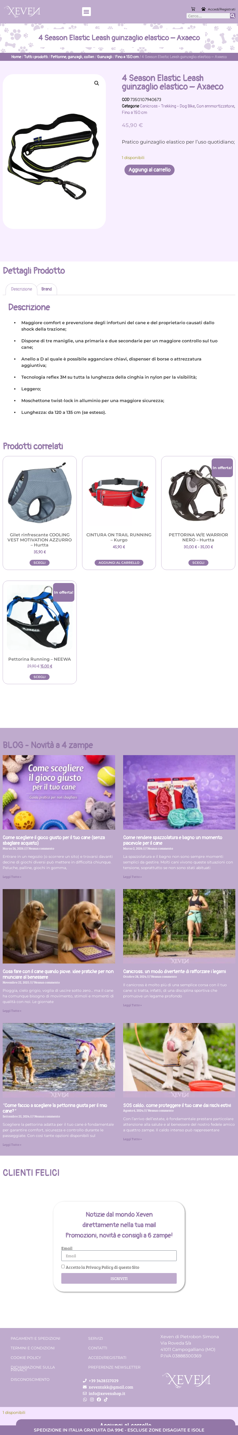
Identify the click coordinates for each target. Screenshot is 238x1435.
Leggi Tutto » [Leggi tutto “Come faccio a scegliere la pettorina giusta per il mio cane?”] (12, 1144)
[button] (86, 11)
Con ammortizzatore (215, 106)
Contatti (97, 1348)
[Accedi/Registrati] (203, 9)
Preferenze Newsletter (114, 1367)
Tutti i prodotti (36, 57)
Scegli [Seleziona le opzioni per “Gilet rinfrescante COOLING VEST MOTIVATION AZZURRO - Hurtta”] (40, 563)
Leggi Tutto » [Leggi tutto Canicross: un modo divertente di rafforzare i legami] (132, 1005)
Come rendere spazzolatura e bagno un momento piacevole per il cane (172, 841)
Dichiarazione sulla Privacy (33, 1368)
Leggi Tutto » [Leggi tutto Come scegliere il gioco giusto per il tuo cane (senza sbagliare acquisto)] (12, 876)
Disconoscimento (30, 1379)
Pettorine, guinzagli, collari (72, 57)
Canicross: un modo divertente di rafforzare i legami (174, 972)
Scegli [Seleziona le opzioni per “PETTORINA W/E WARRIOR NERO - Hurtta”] (198, 563)
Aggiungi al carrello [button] (119, 563)
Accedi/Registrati (221, 9)
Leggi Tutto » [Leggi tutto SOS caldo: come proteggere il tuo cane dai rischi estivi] (132, 1139)
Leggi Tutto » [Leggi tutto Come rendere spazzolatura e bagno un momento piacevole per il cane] (132, 876)
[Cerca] (232, 15)
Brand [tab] (46, 289)
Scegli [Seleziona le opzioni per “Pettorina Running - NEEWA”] (40, 677)
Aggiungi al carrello (149, 170)
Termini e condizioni (33, 1348)
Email (66, 1248)
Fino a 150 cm (127, 57)
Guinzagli (104, 57)
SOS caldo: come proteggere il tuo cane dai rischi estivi (177, 1106)
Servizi (95, 1338)
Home (16, 57)
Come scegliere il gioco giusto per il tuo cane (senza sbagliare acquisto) (54, 841)
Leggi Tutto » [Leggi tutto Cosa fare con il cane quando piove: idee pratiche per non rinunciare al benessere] (12, 1010)
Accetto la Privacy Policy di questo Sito (102, 1267)
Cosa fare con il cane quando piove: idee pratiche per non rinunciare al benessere (58, 975)
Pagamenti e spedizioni (35, 1338)
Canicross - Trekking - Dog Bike (167, 106)
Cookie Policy (26, 1357)
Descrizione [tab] (21, 289)
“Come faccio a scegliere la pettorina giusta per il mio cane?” (55, 1109)
